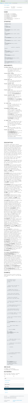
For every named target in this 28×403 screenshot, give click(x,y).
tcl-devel (10, 3)
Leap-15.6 (6, 392)
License (14, 401)
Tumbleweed (6, 3)
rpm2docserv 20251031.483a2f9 (17, 400)
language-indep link (7, 380)
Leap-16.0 (6, 390)
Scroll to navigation (6, 5)
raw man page (7, 382)
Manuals (2, 3)
